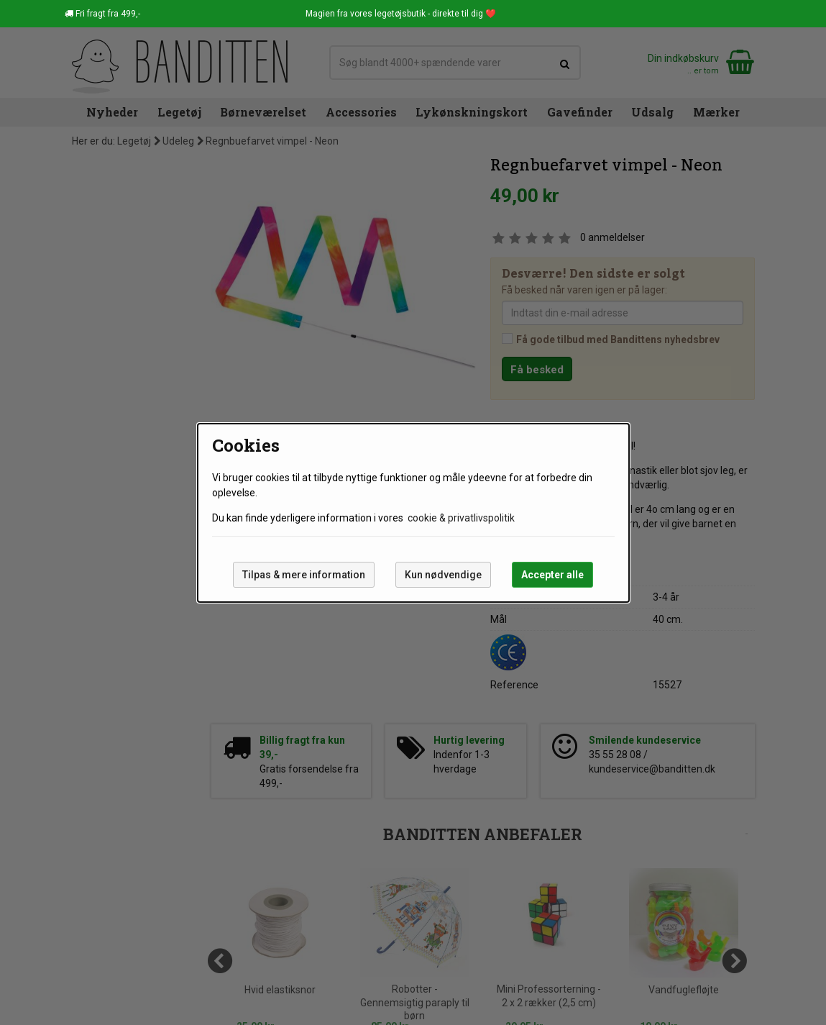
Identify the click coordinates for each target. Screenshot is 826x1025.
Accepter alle (552, 574)
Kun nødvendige (443, 574)
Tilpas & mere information (303, 574)
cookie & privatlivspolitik (461, 518)
